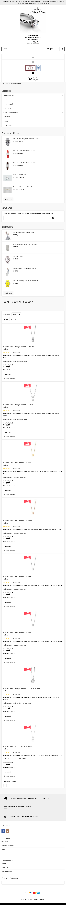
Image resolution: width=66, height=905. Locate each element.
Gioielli (5, 100)
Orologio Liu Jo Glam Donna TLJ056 (24, 151)
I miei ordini (4, 867)
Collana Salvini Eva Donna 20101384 (17, 576)
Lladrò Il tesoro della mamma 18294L (24, 268)
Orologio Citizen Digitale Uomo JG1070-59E (26, 139)
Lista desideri (9, 378)
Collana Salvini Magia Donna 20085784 (18, 347)
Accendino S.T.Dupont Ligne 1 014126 (25, 244)
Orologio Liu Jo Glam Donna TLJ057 (24, 163)
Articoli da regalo (8, 95)
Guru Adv (29, 899)
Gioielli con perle (8, 104)
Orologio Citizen (18, 256)
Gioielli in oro (7, 108)
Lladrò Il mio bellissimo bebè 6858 (23, 232)
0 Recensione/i (16, 352)
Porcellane (6, 117)
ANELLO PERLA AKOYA (20, 175)
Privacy (3, 849)
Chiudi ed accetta (43, 3)
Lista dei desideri (6, 871)
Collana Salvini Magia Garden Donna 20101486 (21, 688)
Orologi (5, 121)
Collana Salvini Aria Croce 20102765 (17, 746)
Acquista (8, 374)
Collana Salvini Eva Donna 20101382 (17, 463)
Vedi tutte (8, 199)
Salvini (11, 370)
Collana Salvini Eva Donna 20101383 (17, 521)
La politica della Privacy (29, 3)
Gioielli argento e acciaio (10, 112)
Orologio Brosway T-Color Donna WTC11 (25, 280)
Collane (5, 349)
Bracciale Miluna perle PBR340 (22, 187)
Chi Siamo (4, 841)
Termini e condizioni (7, 845)
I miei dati (4, 863)
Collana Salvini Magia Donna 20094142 (18, 405)
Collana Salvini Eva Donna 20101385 (17, 632)
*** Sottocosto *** (8, 125)
